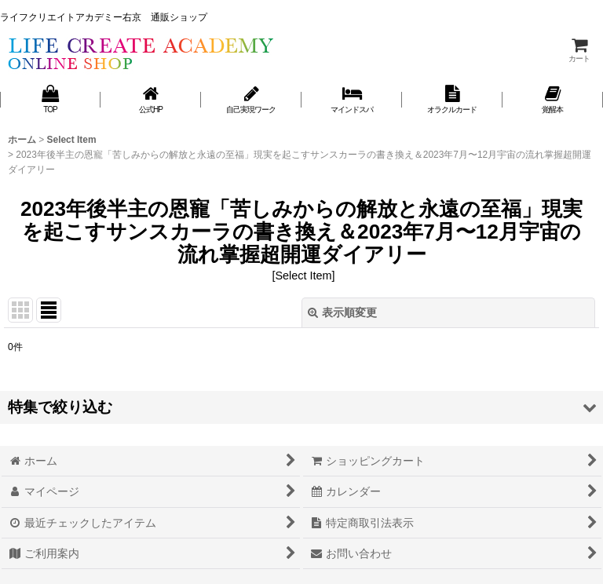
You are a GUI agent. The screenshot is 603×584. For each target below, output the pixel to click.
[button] (301, 407)
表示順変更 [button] (342, 312)
